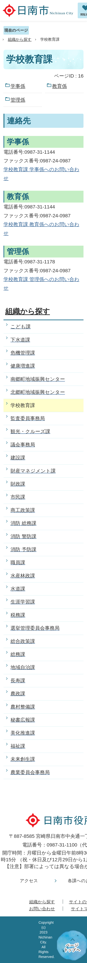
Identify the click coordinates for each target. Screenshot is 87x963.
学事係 (18, 86)
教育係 (59, 86)
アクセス (29, 880)
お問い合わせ (42, 908)
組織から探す (20, 39)
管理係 (18, 100)
